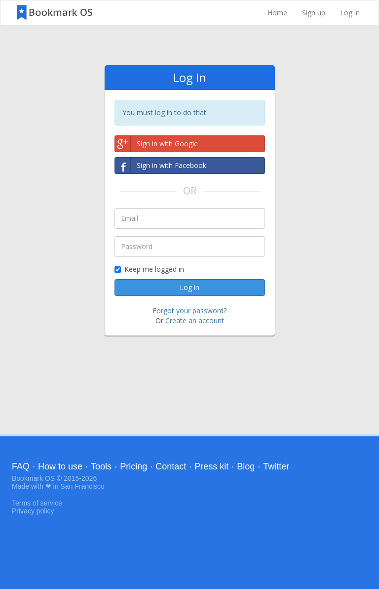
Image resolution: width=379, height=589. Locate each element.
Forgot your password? (189, 310)
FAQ (21, 466)
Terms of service (37, 503)
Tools (101, 466)
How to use (60, 466)
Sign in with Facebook (160, 165)
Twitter (276, 466)
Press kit (211, 466)
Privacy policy (33, 511)
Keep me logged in (149, 269)
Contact (170, 466)
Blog (246, 466)
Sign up (313, 12)
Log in (350, 12)
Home (277, 12)
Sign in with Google (156, 144)
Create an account (194, 320)
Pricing (133, 466)
